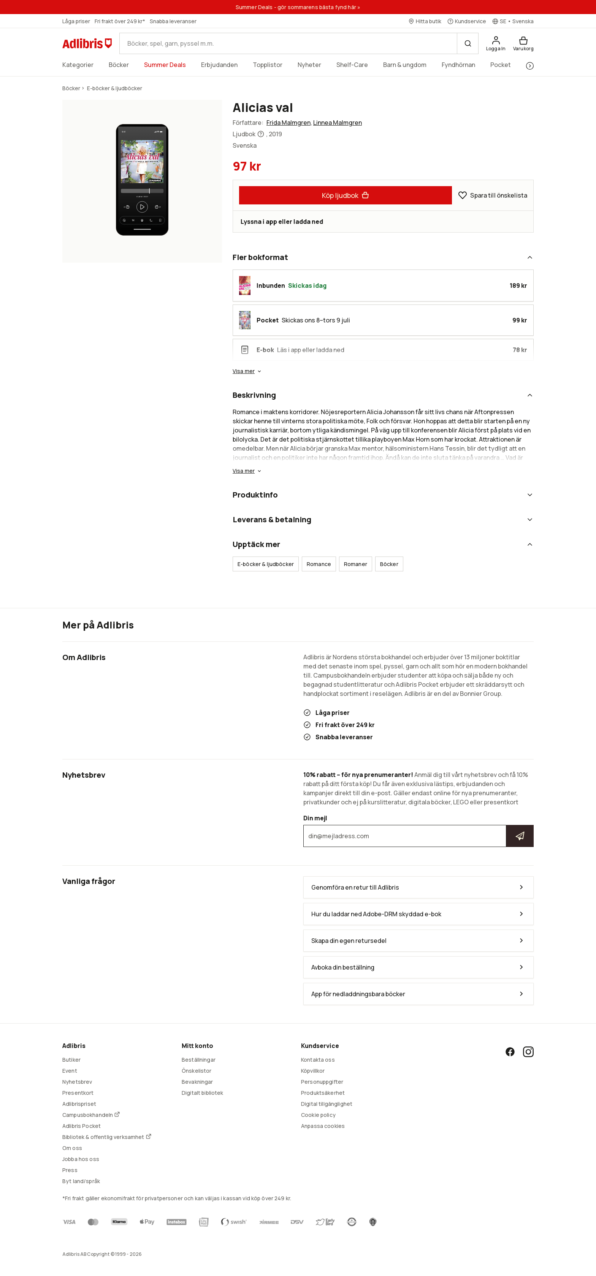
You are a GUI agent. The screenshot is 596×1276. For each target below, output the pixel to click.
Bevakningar (197, 1081)
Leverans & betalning (383, 519)
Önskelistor (197, 1070)
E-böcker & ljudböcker (266, 564)
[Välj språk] (513, 21)
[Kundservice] (466, 21)
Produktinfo (383, 495)
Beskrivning (383, 395)
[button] (244, 285)
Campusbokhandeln (91, 1114)
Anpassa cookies (323, 1125)
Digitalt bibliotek (203, 1092)
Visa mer (247, 371)
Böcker (389, 564)
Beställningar (199, 1059)
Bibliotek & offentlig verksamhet (107, 1136)
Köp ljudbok (345, 195)
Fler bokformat (383, 257)
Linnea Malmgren (337, 122)
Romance (319, 564)
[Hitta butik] (424, 21)
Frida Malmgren (288, 122)
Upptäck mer (383, 544)
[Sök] (467, 43)
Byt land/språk (81, 1181)
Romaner (355, 564)
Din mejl (418, 830)
